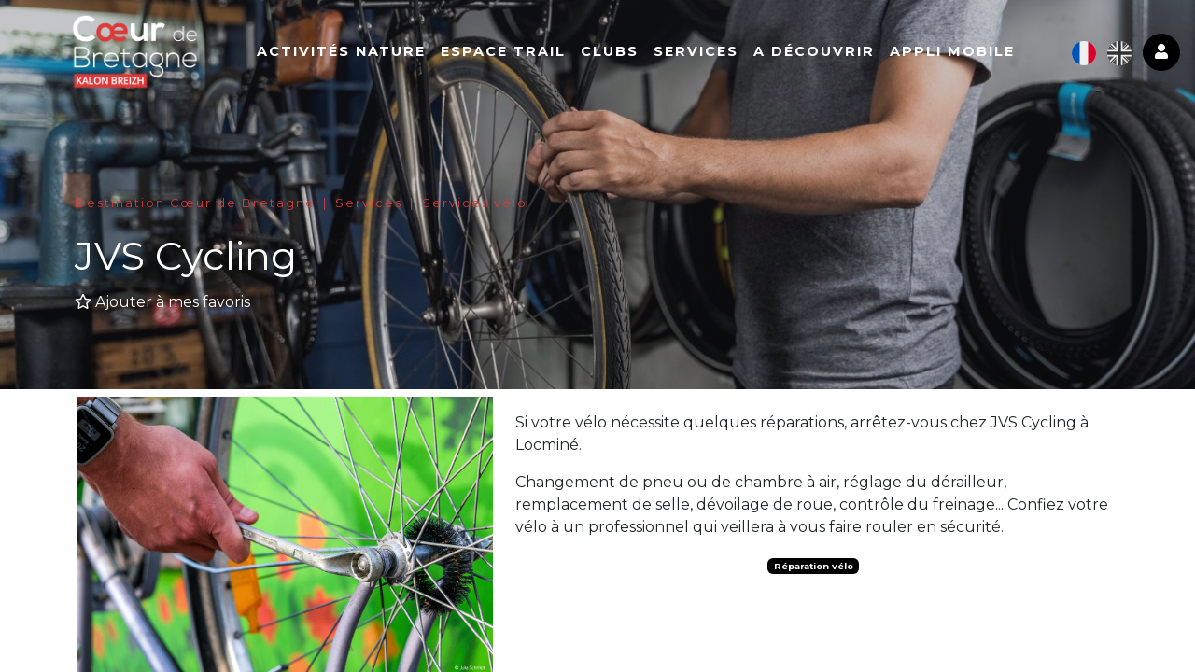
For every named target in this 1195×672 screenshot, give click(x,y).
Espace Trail (516, 53)
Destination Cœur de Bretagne (195, 203)
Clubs (623, 53)
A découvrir (827, 53)
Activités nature (354, 53)
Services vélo (474, 203)
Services (709, 53)
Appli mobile (965, 53)
